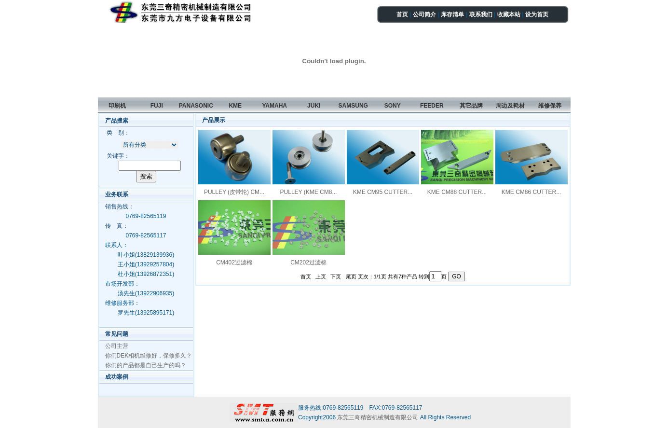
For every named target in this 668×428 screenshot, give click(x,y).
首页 (402, 14)
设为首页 (536, 14)
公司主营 (116, 346)
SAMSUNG (353, 105)
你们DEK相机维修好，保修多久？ (148, 355)
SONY (392, 105)
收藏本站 (508, 14)
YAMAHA (274, 105)
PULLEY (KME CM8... (308, 192)
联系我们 (480, 14)
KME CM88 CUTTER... (457, 192)
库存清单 (452, 14)
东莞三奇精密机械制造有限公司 (378, 417)
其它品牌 (471, 105)
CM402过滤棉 (234, 262)
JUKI (313, 105)
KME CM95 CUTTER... (382, 192)
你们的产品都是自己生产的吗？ (145, 365)
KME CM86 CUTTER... (531, 192)
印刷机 (117, 105)
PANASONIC (196, 105)
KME (235, 105)
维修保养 (549, 105)
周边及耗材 (510, 105)
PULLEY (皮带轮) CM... (234, 192)
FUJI (156, 105)
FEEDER (432, 105)
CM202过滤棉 (308, 262)
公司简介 (424, 14)
